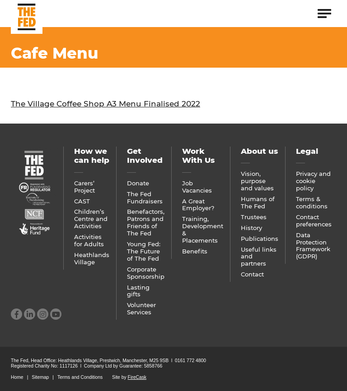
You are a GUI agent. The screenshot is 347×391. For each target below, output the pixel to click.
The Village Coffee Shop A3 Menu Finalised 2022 (105, 103)
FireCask (137, 377)
